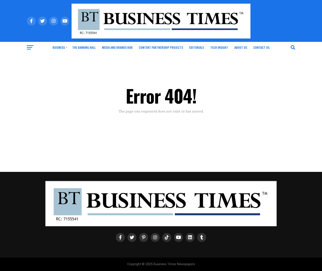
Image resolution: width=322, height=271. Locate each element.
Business (59, 47)
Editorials (196, 47)
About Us (240, 47)
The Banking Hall (84, 47)
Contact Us (261, 47)
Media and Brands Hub (117, 47)
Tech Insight (219, 47)
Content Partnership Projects (161, 47)
